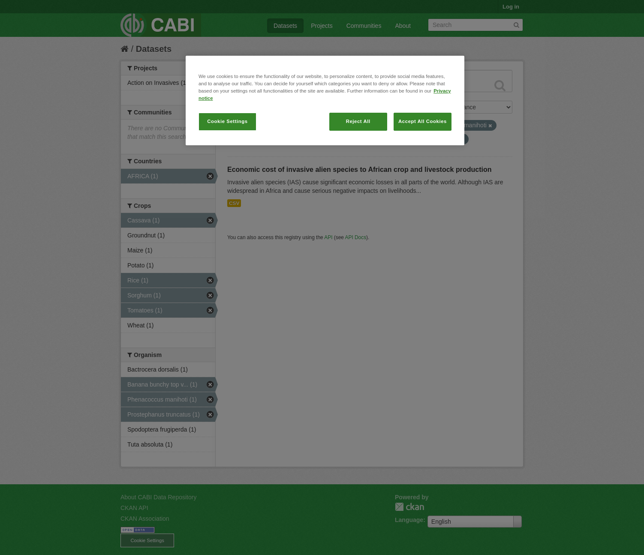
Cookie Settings (227, 121)
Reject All (358, 121)
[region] (325, 100)
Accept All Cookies (422, 121)
